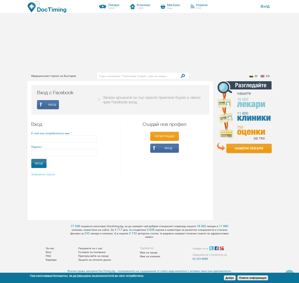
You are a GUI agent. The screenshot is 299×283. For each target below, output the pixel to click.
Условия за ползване (91, 252)
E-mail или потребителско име (51, 133)
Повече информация (253, 277)
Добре (230, 277)
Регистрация (164, 136)
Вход (265, 6)
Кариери (51, 259)
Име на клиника (150, 256)
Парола (37, 146)
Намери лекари (249, 148)
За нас (50, 248)
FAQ (48, 255)
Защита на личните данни (94, 259)
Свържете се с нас (90, 248)
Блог (49, 252)
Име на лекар (148, 252)
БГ (256, 76)
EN (268, 76)
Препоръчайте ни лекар (93, 255)
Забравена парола (43, 174)
